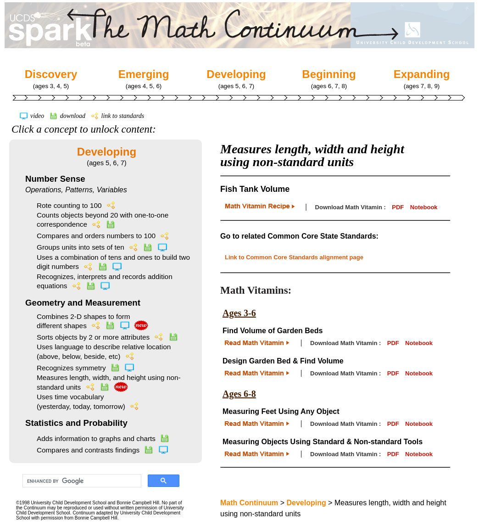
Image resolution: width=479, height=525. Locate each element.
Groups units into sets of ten (102, 247)
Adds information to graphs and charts (103, 438)
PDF (398, 207)
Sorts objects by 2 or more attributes (107, 337)
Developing (106, 151)
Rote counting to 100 (76, 205)
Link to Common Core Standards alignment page (294, 257)
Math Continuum (249, 503)
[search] (81, 481)
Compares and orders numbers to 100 (103, 236)
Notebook (424, 207)
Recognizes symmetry (85, 368)
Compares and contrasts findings (102, 450)
